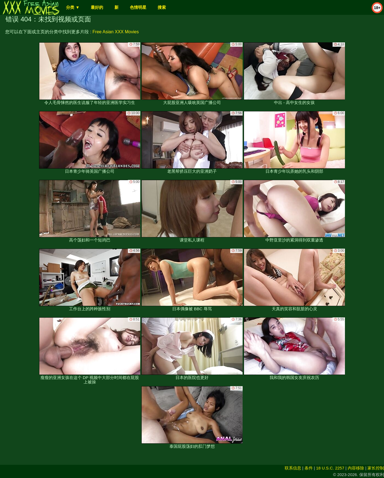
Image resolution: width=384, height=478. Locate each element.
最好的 (97, 7)
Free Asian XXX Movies (115, 31)
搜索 (162, 7)
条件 (309, 468)
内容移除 (356, 468)
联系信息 (293, 468)
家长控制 (375, 468)
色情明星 (138, 7)
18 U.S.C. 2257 (330, 468)
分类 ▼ (72, 7)
